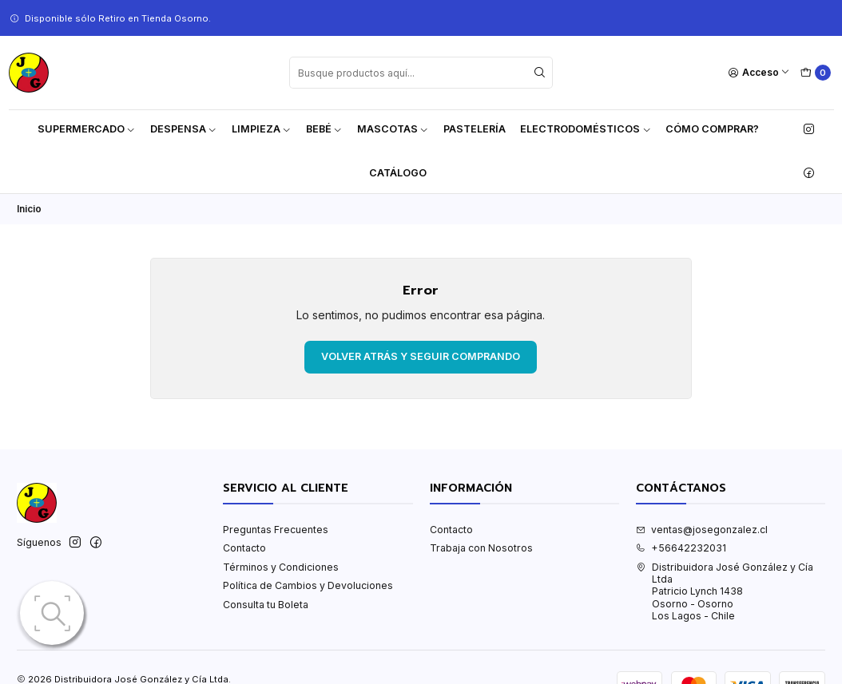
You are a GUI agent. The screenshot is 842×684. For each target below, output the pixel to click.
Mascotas (393, 129)
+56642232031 (681, 548)
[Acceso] (759, 73)
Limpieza (262, 129)
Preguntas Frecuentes (275, 530)
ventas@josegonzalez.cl (702, 530)
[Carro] (815, 73)
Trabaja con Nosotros (481, 548)
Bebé (324, 129)
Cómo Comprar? (712, 129)
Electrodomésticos (585, 129)
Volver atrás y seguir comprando (420, 356)
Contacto (244, 548)
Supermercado (87, 129)
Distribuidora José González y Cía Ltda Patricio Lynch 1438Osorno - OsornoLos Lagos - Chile (724, 591)
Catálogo (398, 173)
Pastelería (474, 129)
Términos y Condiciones (281, 567)
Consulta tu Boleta (265, 605)
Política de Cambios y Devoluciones (308, 585)
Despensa (183, 129)
